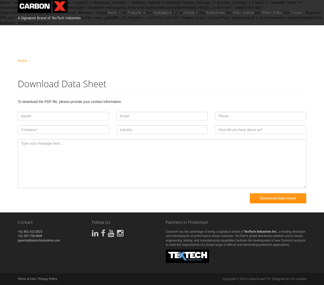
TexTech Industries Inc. (260, 231)
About (113, 13)
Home (22, 61)
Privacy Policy (47, 279)
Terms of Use (27, 279)
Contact (296, 13)
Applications (164, 13)
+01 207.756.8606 (30, 236)
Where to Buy (272, 13)
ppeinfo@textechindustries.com (39, 240)
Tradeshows (215, 13)
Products (136, 13)
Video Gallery (243, 13)
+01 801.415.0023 (30, 231)
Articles (190, 13)
